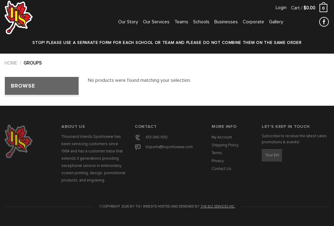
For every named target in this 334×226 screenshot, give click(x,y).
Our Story (128, 21)
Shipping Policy (225, 145)
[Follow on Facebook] (324, 22)
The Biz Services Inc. (217, 206)
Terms (217, 153)
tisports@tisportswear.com (169, 147)
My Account (222, 137)
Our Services (156, 21)
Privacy (218, 161)
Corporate (253, 21)
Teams (181, 21)
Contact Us (221, 169)
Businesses (226, 21)
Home (11, 63)
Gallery (276, 21)
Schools (201, 21)
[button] (281, 7)
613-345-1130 (157, 137)
